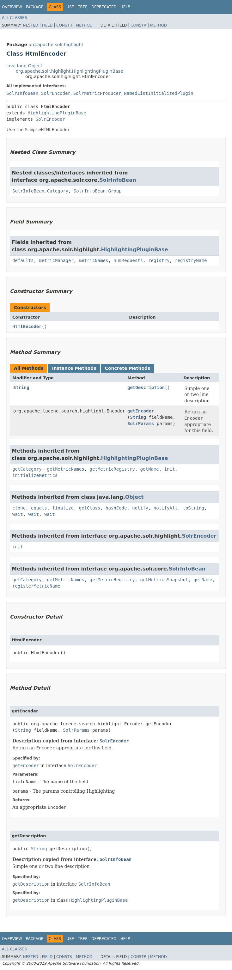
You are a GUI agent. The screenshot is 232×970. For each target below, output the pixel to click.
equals (39, 507)
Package (34, 7)
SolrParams (140, 423)
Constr (64, 25)
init (169, 469)
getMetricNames (65, 469)
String (21, 387)
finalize (62, 507)
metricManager (56, 260)
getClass (89, 507)
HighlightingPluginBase (56, 112)
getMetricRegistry (112, 469)
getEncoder (140, 410)
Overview (12, 7)
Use (70, 7)
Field (47, 25)
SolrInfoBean (22, 93)
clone (19, 507)
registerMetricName (36, 586)
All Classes (14, 17)
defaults (23, 260)
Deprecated (104, 7)
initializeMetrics (35, 475)
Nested (30, 25)
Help (125, 7)
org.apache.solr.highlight (55, 44)
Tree (83, 7)
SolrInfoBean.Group (98, 190)
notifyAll (166, 507)
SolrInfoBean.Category (40, 190)
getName (149, 469)
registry (158, 260)
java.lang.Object (24, 65)
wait (17, 514)
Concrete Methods (127, 368)
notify (140, 507)
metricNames (93, 260)
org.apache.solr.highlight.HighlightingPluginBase (69, 71)
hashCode (116, 507)
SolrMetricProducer (97, 93)
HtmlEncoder (27, 326)
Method (84, 25)
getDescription (146, 387)
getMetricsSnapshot (164, 579)
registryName (191, 260)
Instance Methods (74, 368)
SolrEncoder (55, 93)
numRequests (128, 260)
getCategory (27, 469)
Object (134, 497)
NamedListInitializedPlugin (158, 93)
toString (193, 507)
